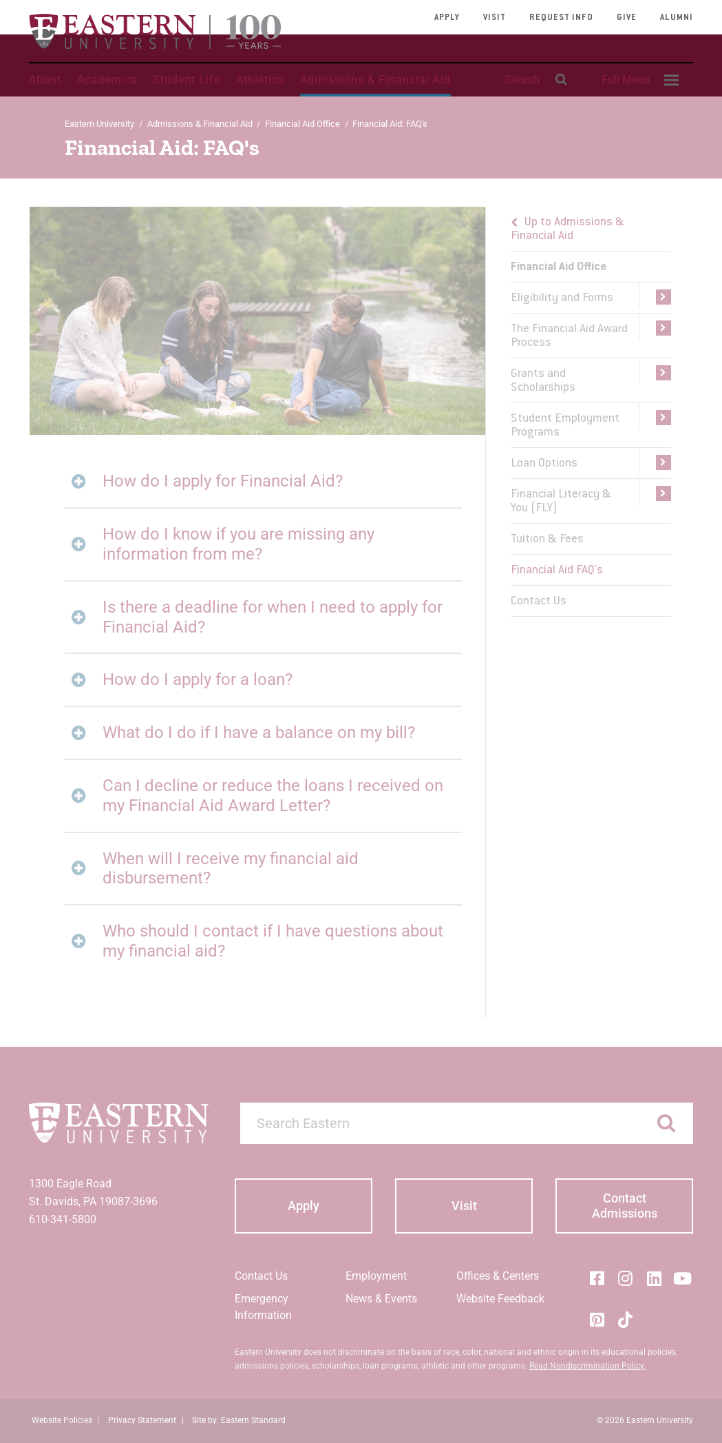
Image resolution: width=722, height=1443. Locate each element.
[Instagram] (625, 1278)
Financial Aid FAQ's (557, 570)
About (45, 79)
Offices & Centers (497, 1275)
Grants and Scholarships (543, 381)
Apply (447, 18)
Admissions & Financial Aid (375, 79)
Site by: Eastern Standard (239, 1420)
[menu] (590, 412)
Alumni (676, 18)
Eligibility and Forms (562, 298)
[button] (655, 298)
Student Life (186, 79)
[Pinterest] (596, 1319)
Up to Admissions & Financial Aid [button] (567, 229)
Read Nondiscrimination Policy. (587, 1366)
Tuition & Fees (547, 539)
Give (627, 18)
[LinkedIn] (654, 1278)
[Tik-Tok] (625, 1319)
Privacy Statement (142, 1420)
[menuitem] (638, 79)
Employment (376, 1275)
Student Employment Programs (565, 426)
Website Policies (62, 1420)
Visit (494, 18)
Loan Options (544, 464)
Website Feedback (500, 1298)
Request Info (561, 18)
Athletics (260, 79)
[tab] (263, 481)
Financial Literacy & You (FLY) (561, 502)
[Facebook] (596, 1278)
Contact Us (538, 601)
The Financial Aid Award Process (569, 336)
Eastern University (99, 124)
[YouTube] (682, 1278)
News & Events (381, 1298)
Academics (107, 79)
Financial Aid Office (302, 124)
